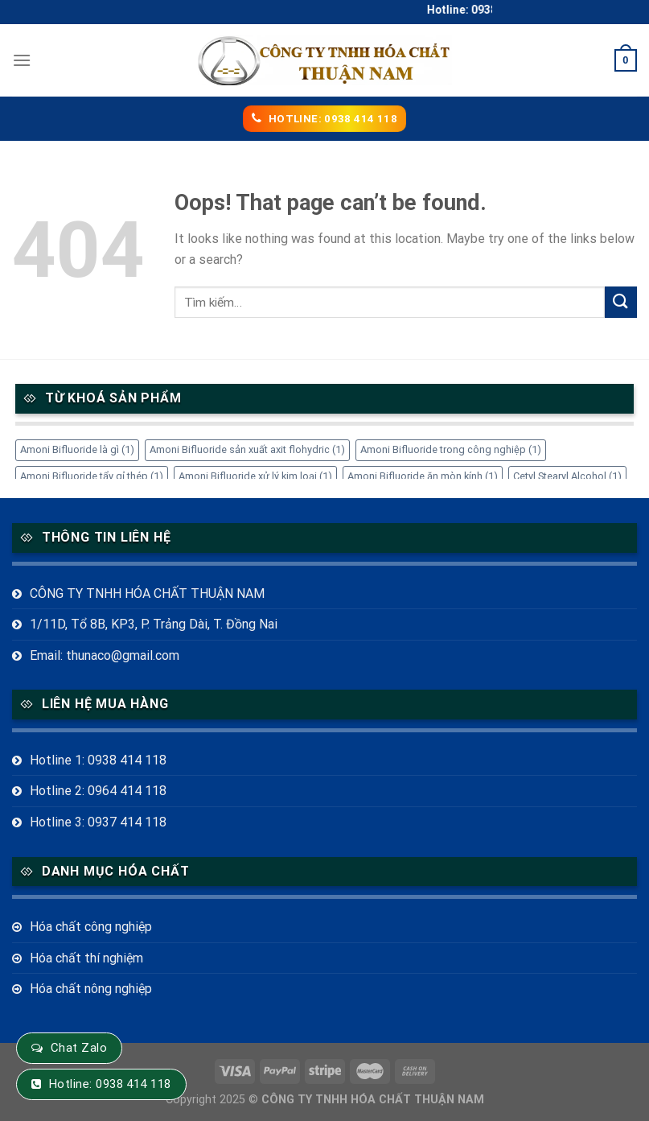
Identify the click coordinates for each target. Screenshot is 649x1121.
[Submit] (621, 302)
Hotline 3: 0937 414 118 (98, 822)
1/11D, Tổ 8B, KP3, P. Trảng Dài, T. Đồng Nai (153, 624)
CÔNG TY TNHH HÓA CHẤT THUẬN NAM (147, 593)
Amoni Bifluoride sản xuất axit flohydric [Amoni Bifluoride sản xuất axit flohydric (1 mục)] (247, 449)
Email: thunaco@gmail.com (104, 655)
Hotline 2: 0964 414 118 (98, 790)
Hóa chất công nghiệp (91, 926)
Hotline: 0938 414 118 (110, 1084)
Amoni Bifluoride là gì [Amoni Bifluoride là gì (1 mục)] (77, 449)
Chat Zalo (79, 1048)
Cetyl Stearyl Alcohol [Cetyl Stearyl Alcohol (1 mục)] (567, 476)
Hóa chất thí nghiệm (86, 958)
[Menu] (21, 60)
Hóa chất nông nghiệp (91, 988)
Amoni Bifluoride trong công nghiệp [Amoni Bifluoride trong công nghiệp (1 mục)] (450, 449)
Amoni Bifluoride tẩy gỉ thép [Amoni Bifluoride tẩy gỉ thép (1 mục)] (91, 476)
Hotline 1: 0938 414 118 (98, 760)
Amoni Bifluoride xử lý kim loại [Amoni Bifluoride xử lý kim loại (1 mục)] (255, 476)
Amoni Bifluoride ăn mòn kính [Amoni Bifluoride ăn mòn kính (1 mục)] (422, 476)
